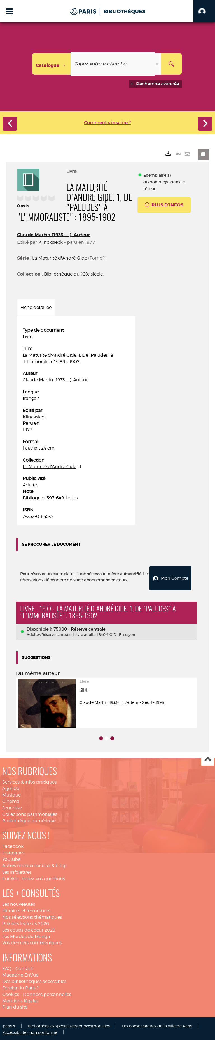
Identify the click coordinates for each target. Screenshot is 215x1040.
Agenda (10, 787)
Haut (207, 758)
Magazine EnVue (20, 974)
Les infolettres (17, 870)
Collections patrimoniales (29, 813)
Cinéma (10, 800)
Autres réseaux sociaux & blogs (34, 864)
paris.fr (9, 1024)
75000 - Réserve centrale (79, 628)
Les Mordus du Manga (26, 935)
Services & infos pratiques (29, 781)
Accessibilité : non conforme (30, 1031)
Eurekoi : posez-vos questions (33, 877)
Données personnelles (47, 993)
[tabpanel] (76, 423)
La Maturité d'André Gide (59, 258)
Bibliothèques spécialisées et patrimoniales (69, 1024)
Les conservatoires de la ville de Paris (157, 1024)
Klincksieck (50, 242)
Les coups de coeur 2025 (28, 928)
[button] (204, 11)
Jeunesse (12, 806)
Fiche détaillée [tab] (36, 307)
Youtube (11, 858)
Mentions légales (20, 999)
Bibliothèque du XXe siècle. (74, 274)
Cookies (10, 993)
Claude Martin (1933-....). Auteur (53, 235)
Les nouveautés (18, 903)
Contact (24, 967)
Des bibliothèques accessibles (34, 980)
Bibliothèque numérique (29, 819)
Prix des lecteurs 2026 (25, 922)
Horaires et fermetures (26, 909)
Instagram (13, 851)
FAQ (6, 967)
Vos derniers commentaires (32, 941)
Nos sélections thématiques (32, 916)
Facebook (13, 845)
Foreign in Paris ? (20, 986)
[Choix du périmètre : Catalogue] (51, 64)
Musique (11, 794)
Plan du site (14, 1006)
